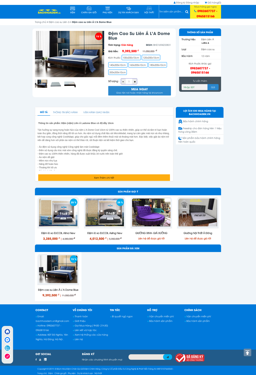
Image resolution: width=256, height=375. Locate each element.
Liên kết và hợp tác (85, 329)
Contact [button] (41, 310)
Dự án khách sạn (128, 10)
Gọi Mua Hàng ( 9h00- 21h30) (90, 325)
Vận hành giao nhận (96, 112)
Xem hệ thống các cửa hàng (90, 334)
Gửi (213, 87)
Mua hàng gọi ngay (205, 11)
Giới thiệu (79, 320)
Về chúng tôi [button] (82, 310)
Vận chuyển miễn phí (160, 316)
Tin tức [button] (115, 310)
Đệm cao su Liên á (60, 21)
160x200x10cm (137, 64)
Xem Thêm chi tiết (104, 177)
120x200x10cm (151, 57)
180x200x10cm (158, 64)
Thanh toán (80, 316)
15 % (99, 36)
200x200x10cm (117, 72)
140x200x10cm (117, 64)
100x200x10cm (131, 57)
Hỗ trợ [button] (152, 310)
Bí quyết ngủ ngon (121, 316)
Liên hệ (78, 339)
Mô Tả (44, 112)
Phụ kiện (107, 10)
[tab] (53, 310)
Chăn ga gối (89, 10)
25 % (73, 202)
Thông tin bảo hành (65, 112)
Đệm (72, 10)
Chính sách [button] (192, 310)
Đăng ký (180, 2)
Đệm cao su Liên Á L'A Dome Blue (92, 22)
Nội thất (149, 10)
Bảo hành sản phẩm (159, 320)
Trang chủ (42, 21)
